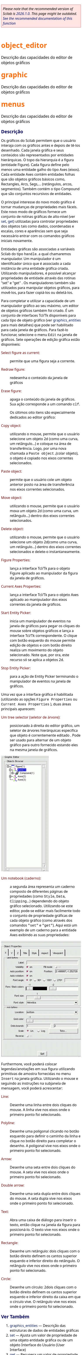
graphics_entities (67, 320)
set (3, 221)
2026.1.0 (23, 13)
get (10, 221)
